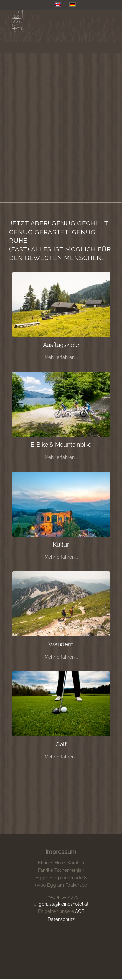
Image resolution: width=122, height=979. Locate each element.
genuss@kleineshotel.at (63, 904)
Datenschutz (61, 919)
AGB (79, 911)
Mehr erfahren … (61, 357)
